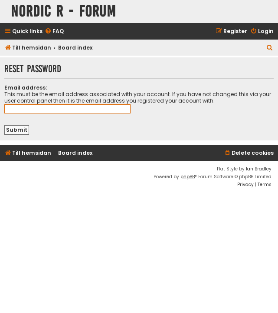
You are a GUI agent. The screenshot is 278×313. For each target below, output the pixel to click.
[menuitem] (54, 31)
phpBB (187, 176)
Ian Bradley (258, 169)
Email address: (25, 87)
